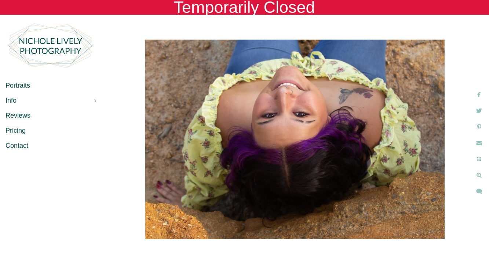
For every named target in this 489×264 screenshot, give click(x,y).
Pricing (16, 130)
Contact (17, 145)
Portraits (18, 85)
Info (11, 100)
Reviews (18, 115)
